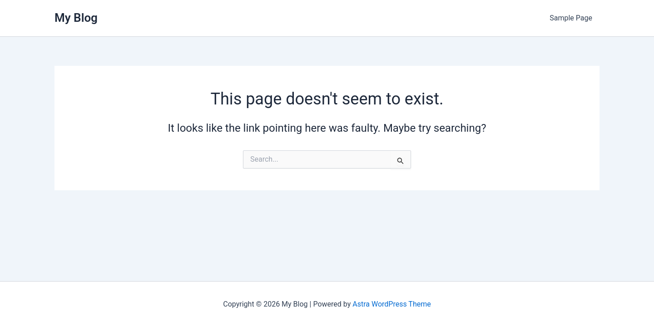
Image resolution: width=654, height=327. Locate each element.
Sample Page (571, 18)
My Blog (76, 18)
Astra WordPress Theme (391, 304)
